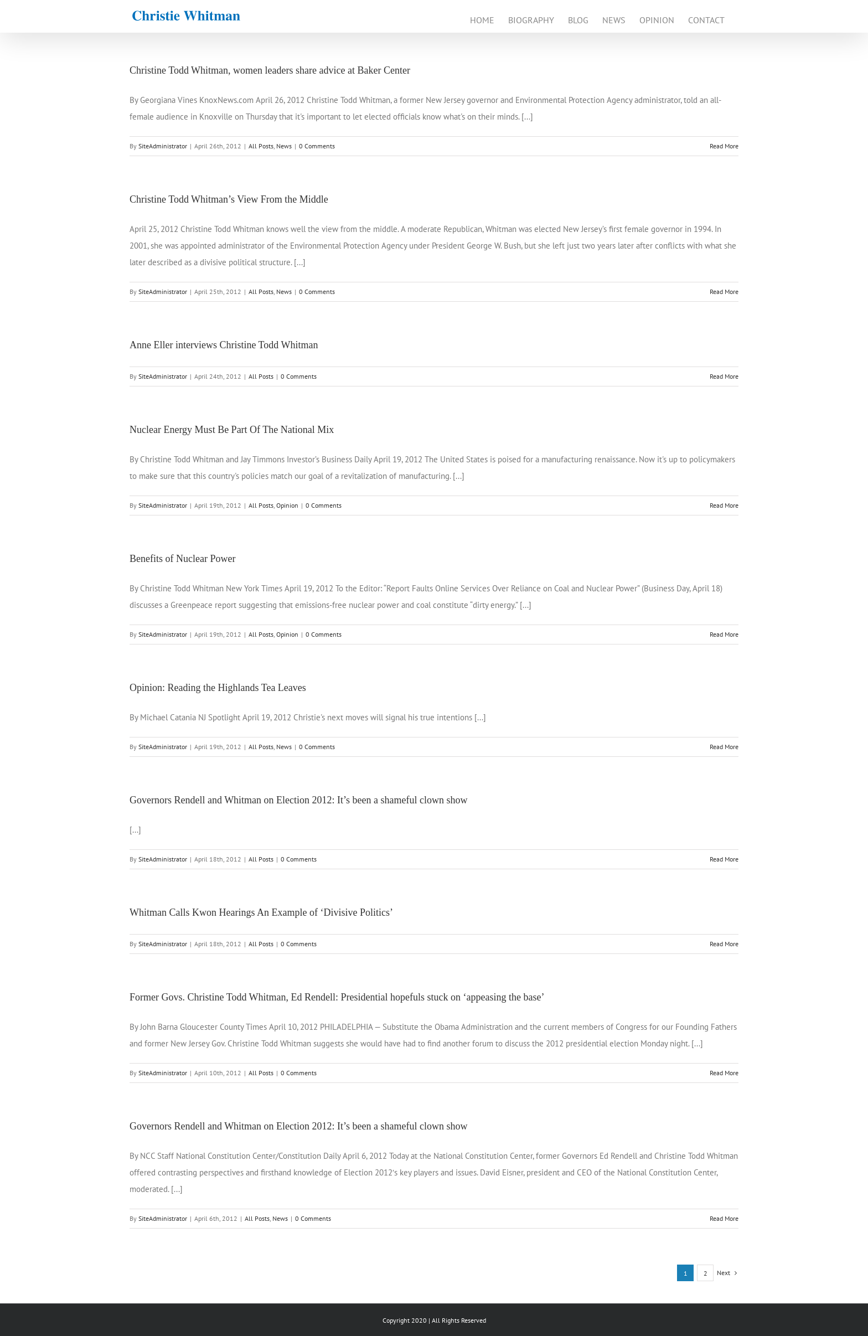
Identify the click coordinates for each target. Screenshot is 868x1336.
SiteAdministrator (162, 146)
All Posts (261, 146)
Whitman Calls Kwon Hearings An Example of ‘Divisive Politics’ (261, 912)
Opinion (287, 505)
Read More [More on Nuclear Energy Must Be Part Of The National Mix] (724, 505)
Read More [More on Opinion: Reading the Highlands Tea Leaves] (724, 746)
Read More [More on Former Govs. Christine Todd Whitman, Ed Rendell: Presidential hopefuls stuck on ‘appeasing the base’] (724, 1073)
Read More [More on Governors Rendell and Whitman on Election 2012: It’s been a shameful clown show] (724, 859)
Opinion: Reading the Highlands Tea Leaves (218, 687)
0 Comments (317, 146)
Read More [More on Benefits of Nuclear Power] (724, 634)
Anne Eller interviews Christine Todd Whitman (224, 344)
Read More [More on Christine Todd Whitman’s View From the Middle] (724, 291)
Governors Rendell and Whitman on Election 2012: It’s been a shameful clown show (299, 800)
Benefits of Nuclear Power (182, 558)
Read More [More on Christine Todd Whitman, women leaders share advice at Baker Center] (724, 146)
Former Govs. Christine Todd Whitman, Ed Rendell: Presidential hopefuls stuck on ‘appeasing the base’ (337, 997)
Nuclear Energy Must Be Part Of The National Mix (232, 429)
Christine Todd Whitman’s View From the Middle (229, 199)
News (284, 146)
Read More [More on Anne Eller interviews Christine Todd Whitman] (724, 376)
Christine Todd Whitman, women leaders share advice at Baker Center (270, 70)
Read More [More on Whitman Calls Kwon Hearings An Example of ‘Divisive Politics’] (724, 944)
